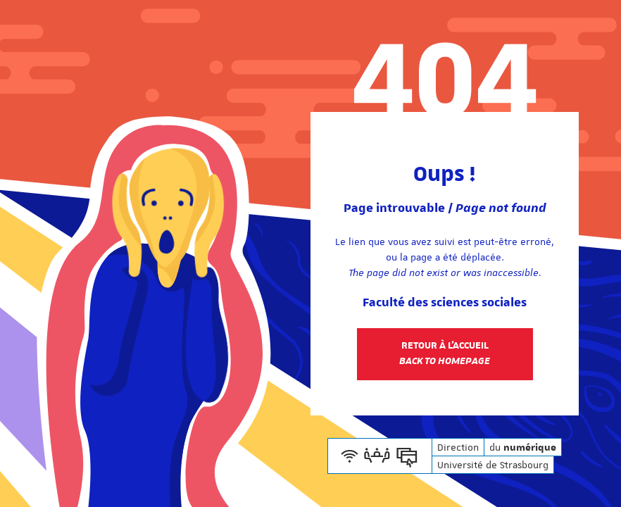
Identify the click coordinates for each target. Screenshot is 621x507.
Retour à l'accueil (444, 353)
